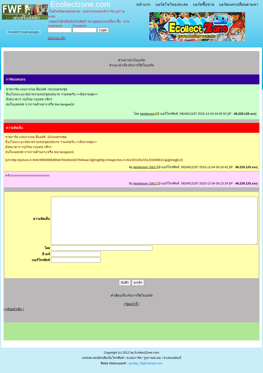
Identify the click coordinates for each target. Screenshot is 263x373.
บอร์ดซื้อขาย (203, 4)
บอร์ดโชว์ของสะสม (171, 4)
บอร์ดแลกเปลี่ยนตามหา (238, 4)
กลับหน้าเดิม (13, 309)
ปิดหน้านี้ (131, 304)
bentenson (149, 113)
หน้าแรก (143, 4)
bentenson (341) (146, 167)
